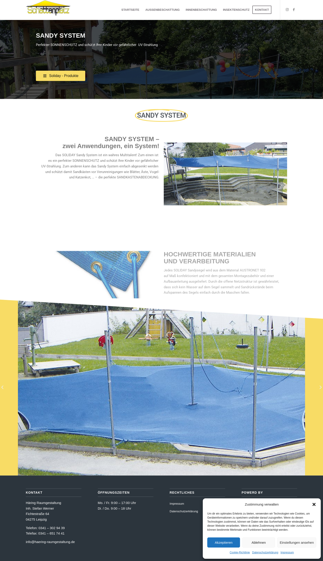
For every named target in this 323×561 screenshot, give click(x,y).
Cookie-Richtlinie (240, 552)
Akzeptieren (223, 542)
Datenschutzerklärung (265, 552)
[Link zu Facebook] (293, 9)
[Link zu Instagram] (287, 9)
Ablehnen (258, 542)
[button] (314, 504)
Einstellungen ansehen (297, 542)
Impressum (287, 552)
